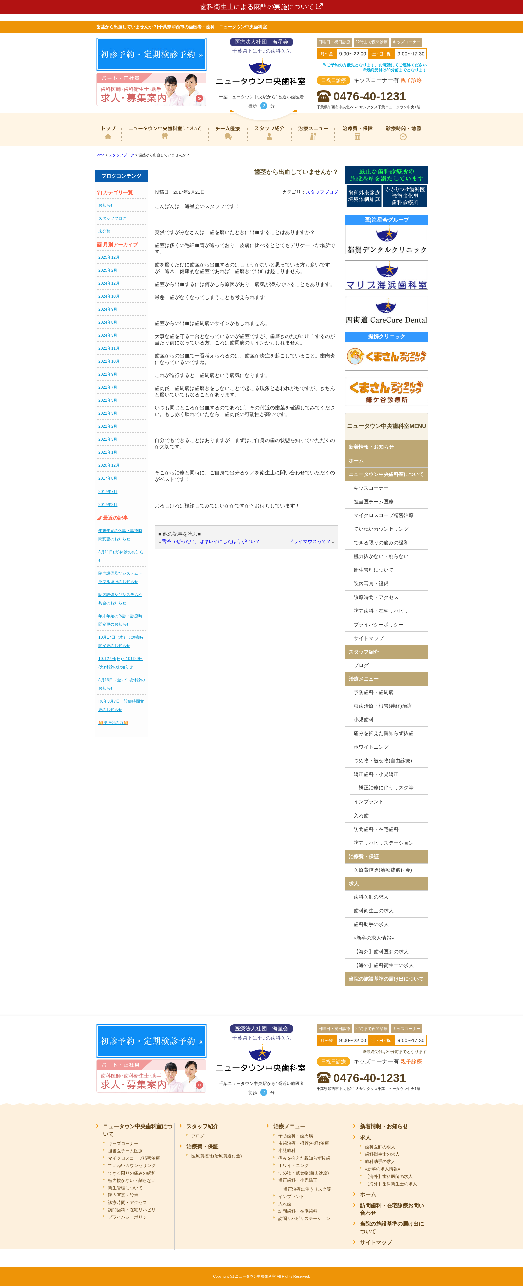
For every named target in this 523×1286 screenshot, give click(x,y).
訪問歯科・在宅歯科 (376, 829)
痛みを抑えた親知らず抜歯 (384, 733)
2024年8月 (107, 322)
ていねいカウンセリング (381, 529)
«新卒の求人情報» (374, 938)
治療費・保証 (357, 141)
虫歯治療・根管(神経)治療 (383, 706)
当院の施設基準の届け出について (386, 979)
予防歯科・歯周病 (374, 692)
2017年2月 (107, 504)
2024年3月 (107, 335)
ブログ (361, 665)
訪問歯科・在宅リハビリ (381, 611)
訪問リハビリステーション (384, 843)
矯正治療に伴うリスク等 (386, 787)
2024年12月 (109, 283)
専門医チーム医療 (227, 141)
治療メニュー (313, 141)
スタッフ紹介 (269, 141)
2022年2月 (107, 426)
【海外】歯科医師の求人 (381, 951)
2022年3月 (107, 413)
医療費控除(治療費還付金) (383, 870)
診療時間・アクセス (376, 597)
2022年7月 (107, 387)
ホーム (108, 141)
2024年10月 (109, 296)
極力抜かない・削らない (381, 556)
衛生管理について (374, 570)
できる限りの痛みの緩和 (381, 542)
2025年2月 (107, 270)
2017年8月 (107, 478)
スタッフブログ (112, 218)
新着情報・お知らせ (371, 447)
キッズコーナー (371, 488)
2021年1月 (107, 452)
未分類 (104, 231)
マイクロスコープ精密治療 (384, 515)
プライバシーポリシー (379, 624)
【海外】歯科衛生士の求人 (384, 965)
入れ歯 (361, 815)
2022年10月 (109, 361)
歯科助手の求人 (371, 924)
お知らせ (106, 205)
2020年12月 (109, 465)
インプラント (369, 802)
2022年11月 (109, 348)
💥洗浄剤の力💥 (113, 722)
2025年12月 (109, 257)
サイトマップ (369, 638)
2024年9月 (107, 309)
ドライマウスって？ (310, 541)
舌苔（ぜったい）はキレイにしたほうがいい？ (211, 541)
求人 (354, 883)
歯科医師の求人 (371, 897)
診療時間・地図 (404, 141)
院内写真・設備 (371, 583)
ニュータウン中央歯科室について (164, 141)
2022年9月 (107, 374)
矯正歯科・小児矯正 (376, 774)
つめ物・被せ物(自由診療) (383, 760)
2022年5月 (107, 400)
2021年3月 (107, 439)
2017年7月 (107, 491)
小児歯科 (364, 719)
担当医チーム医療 (374, 501)
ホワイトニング (371, 747)
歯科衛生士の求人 (374, 910)
